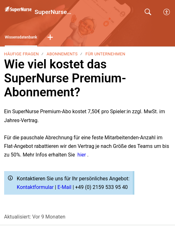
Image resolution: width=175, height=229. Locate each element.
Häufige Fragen (21, 54)
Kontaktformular (36, 187)
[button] (50, 37)
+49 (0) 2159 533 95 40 (101, 187)
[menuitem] (167, 12)
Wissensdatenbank (21, 37)
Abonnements (62, 54)
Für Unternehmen (105, 54)
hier (82, 155)
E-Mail (65, 187)
